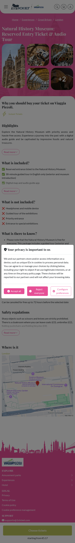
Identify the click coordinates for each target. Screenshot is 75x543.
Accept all (14, 291)
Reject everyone (36, 291)
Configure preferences (61, 291)
